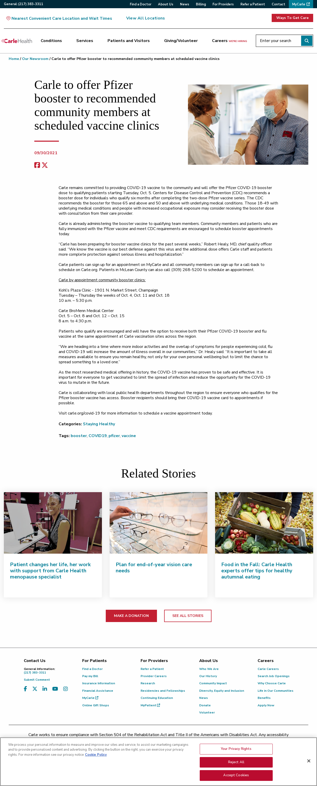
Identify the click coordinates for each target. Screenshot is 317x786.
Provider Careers (154, 676)
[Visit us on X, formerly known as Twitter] (34, 689)
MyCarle (90, 698)
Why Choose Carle (272, 683)
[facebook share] (37, 165)
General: (23, 4)
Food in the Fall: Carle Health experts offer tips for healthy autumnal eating (256, 570)
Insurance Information (98, 683)
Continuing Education (157, 698)
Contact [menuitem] (278, 4)
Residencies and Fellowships (163, 691)
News (203, 698)
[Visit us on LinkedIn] (45, 689)
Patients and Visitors (129, 41)
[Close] (308, 765)
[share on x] (44, 165)
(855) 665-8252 (194, 741)
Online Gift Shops (95, 705)
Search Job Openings (274, 676)
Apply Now (266, 705)
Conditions (51, 41)
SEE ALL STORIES (187, 615)
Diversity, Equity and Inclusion (221, 691)
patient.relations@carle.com (244, 741)
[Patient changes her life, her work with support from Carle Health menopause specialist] (53, 523)
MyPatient (150, 705)
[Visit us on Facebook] (25, 689)
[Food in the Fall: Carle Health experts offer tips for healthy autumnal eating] (264, 523)
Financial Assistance (97, 691)
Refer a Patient (152, 669)
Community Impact (213, 683)
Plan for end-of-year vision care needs (154, 567)
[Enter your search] (284, 41)
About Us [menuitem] (165, 4)
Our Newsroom (35, 58)
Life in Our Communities (275, 691)
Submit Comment (37, 680)
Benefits (264, 698)
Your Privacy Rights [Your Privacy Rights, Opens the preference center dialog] (236, 753)
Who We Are (209, 669)
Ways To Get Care (292, 17)
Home (14, 58)
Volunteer (207, 712)
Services (84, 41)
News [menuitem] (184, 4)
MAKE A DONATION (131, 615)
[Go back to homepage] (16, 41)
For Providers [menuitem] (223, 4)
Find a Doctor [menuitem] (140, 4)
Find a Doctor (92, 669)
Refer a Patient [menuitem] (252, 4)
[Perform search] (306, 41)
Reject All (236, 766)
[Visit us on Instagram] (65, 689)
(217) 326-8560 (136, 741)
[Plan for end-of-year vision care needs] (159, 523)
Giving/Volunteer (181, 41)
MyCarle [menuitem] (298, 4)
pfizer (114, 436)
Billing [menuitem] (201, 4)
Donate (205, 705)
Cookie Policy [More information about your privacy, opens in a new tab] (96, 759)
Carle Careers (268, 669)
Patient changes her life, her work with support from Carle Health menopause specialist (50, 570)
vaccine (129, 436)
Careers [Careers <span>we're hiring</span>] (229, 41)
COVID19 (98, 436)
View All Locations (145, 18)
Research (148, 683)
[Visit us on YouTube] (55, 689)
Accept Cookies (236, 780)
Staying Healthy (99, 424)
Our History (208, 676)
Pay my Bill (90, 676)
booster (79, 436)
